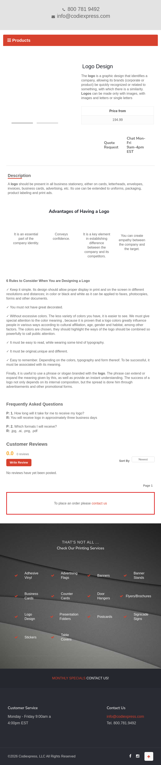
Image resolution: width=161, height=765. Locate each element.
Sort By (124, 460)
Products (18, 40)
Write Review (19, 462)
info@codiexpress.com (83, 16)
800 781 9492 (83, 9)
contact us (99, 503)
